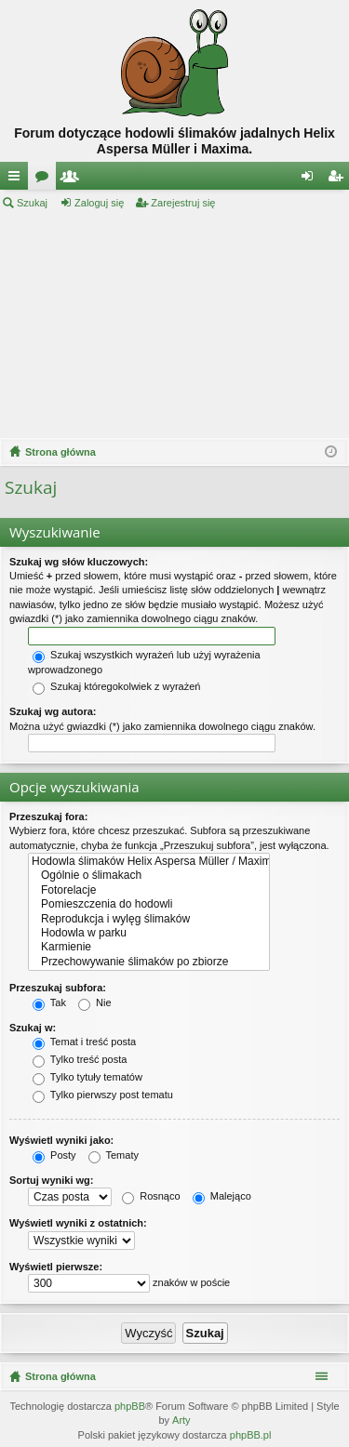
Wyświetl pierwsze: (55, 1266)
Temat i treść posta (84, 1041)
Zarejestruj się (183, 202)
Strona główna (60, 1376)
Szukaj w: (32, 1027)
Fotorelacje (149, 890)
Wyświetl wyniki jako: (61, 1140)
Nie (95, 1002)
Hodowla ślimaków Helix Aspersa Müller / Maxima (149, 862)
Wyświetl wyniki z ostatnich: (78, 1222)
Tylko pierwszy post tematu (103, 1094)
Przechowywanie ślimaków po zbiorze (149, 962)
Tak (49, 1002)
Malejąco (222, 1195)
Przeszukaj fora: (48, 816)
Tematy (113, 1155)
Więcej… (17, 179)
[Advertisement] (174, 324)
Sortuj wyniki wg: (51, 1180)
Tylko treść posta (80, 1059)
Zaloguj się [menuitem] (311, 179)
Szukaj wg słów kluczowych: (78, 561)
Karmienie (149, 947)
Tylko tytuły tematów (87, 1076)
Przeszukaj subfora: (57, 987)
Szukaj (32, 202)
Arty (181, 1420)
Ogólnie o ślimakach (149, 876)
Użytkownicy (73, 179)
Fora (45, 179)
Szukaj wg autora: (53, 711)
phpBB (129, 1406)
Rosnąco (151, 1195)
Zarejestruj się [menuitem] (339, 179)
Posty (54, 1155)
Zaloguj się (99, 202)
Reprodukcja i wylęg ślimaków (149, 919)
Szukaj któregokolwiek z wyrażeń (116, 686)
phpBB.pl (251, 1434)
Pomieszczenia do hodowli (149, 904)
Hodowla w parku (149, 933)
